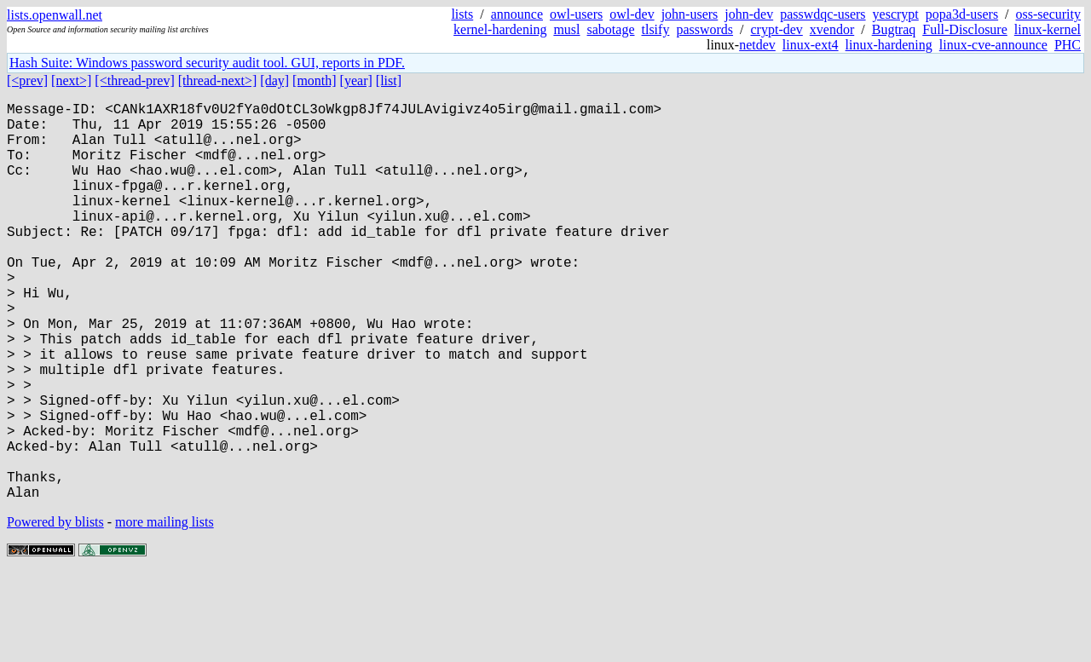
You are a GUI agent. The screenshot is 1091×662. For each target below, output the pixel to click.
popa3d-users (962, 14)
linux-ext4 (810, 44)
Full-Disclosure (964, 29)
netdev (757, 44)
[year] (356, 80)
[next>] (71, 80)
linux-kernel (1047, 29)
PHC (1067, 44)
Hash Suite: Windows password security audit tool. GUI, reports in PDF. (207, 62)
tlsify (655, 29)
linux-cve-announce (993, 44)
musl (566, 29)
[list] (388, 80)
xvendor (832, 29)
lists (462, 14)
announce (517, 14)
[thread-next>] (217, 80)
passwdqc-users (822, 14)
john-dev (748, 14)
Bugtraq (894, 29)
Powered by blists (55, 610)
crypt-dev (777, 29)
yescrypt (896, 14)
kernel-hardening (499, 29)
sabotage (611, 29)
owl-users (576, 14)
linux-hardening (889, 44)
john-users (690, 14)
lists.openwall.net (54, 15)
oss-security (1048, 14)
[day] (274, 80)
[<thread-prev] (134, 80)
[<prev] (27, 80)
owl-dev (631, 14)
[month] (314, 80)
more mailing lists (164, 610)
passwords (704, 29)
